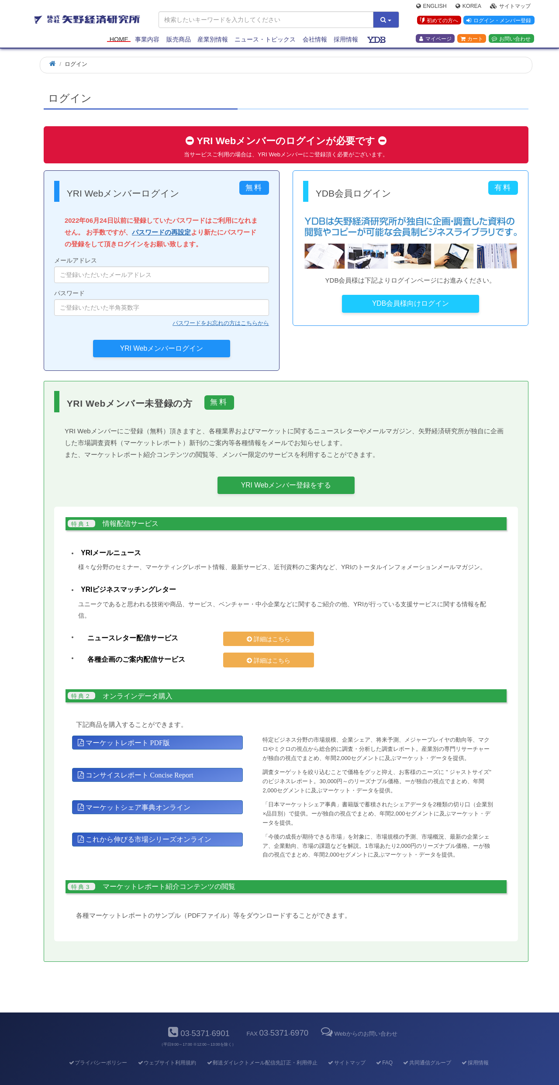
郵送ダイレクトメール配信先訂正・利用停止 (261, 1048)
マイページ (435, 40)
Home (119, 40)
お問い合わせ (511, 40)
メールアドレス (161, 270)
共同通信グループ (427, 1048)
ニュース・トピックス (265, 40)
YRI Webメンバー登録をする (286, 485)
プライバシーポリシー (97, 1048)
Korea (468, 7)
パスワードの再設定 (161, 232)
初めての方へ (438, 21)
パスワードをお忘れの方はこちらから (221, 323)
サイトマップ (510, 7)
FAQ (384, 1048)
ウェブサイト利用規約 (166, 1048)
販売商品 (178, 40)
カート (471, 40)
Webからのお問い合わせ (358, 1018)
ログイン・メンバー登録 (498, 21)
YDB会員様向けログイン (410, 303)
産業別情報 (212, 40)
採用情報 (346, 40)
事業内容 (147, 40)
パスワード (161, 303)
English (431, 7)
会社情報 (315, 40)
